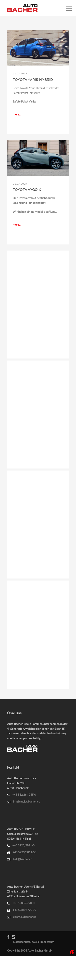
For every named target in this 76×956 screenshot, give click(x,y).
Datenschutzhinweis (26, 941)
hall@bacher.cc (22, 859)
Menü (68, 8)
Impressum (47, 941)
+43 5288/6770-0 (23, 903)
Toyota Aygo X (27, 190)
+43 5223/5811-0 (23, 845)
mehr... (17, 114)
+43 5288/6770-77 (24, 910)
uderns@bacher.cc (24, 916)
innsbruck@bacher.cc (26, 801)
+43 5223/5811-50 (24, 852)
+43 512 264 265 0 (24, 794)
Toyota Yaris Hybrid (33, 80)
